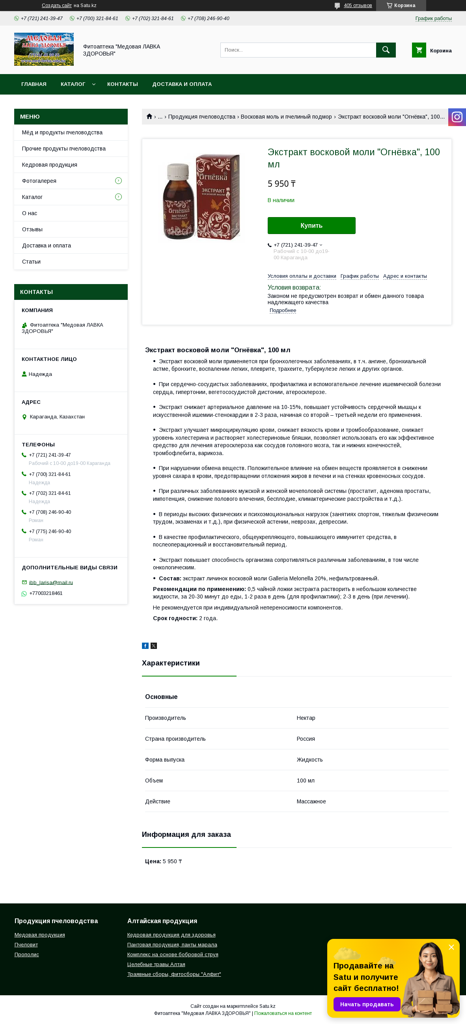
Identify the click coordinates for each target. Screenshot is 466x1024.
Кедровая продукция (49, 165)
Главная (34, 84)
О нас (29, 213)
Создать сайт (57, 5)
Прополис (27, 954)
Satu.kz (267, 1006)
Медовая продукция (40, 935)
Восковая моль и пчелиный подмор (286, 116)
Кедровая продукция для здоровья (171, 935)
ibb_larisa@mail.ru (51, 582)
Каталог (73, 84)
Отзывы (32, 229)
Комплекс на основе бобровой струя (172, 954)
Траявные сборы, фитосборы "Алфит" (174, 974)
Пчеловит (26, 945)
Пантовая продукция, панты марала (172, 945)
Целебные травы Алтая (156, 964)
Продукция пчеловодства (201, 116)
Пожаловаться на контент (283, 1013)
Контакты (122, 84)
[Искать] (386, 50)
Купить (312, 225)
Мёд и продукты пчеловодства (62, 132)
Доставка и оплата (182, 84)
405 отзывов (358, 5)
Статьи (31, 261)
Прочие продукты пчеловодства (64, 148)
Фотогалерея (39, 181)
